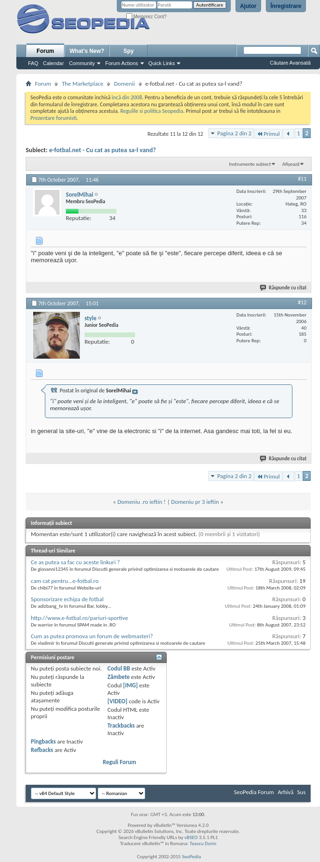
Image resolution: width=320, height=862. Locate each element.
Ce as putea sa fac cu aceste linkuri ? (75, 562)
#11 (302, 179)
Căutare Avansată (290, 63)
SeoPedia (191, 857)
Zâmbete (118, 676)
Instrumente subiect (250, 164)
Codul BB (118, 668)
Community (82, 63)
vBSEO (191, 837)
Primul (267, 133)
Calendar (53, 63)
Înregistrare (285, 6)
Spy (128, 51)
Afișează (290, 164)
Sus (301, 792)
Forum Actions (121, 63)
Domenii (124, 83)
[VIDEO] (117, 701)
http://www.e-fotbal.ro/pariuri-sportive (79, 617)
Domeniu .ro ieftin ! (141, 501)
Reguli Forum (119, 762)
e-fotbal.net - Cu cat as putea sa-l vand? (102, 150)
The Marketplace (82, 83)
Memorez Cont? (146, 16)
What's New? (87, 51)
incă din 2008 (127, 97)
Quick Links (162, 63)
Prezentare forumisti (53, 118)
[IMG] (130, 685)
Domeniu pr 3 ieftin (195, 501)
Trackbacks (121, 725)
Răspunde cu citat (283, 288)
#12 (302, 302)
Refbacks (42, 749)
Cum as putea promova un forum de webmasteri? (92, 636)
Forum (45, 51)
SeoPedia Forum (254, 792)
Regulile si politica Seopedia (151, 111)
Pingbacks (43, 741)
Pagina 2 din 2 (234, 133)
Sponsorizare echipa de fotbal (67, 599)
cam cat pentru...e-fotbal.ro (65, 580)
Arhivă (285, 792)
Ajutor (248, 6)
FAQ (33, 63)
